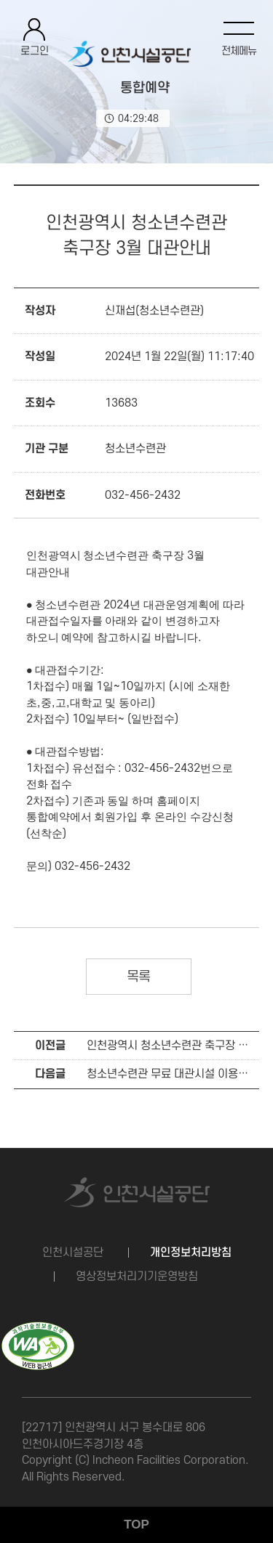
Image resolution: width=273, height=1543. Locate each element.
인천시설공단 (72, 1252)
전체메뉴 (238, 51)
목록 (139, 977)
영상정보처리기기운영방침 (137, 1276)
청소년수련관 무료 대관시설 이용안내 (172, 1073)
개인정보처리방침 (191, 1252)
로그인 (34, 51)
